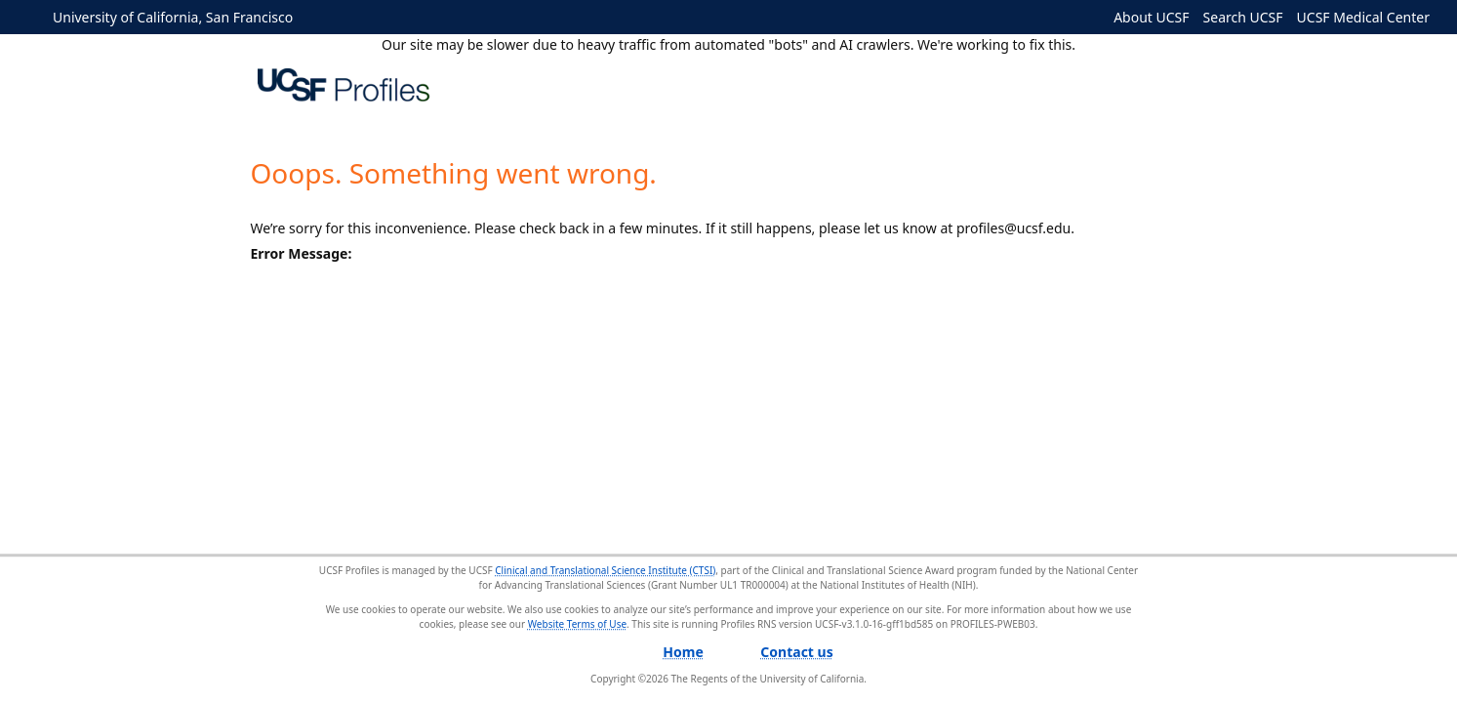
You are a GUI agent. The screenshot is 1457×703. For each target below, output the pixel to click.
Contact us (796, 651)
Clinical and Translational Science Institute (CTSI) (605, 570)
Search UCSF (1243, 17)
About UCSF (1151, 17)
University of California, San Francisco (173, 17)
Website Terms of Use (577, 624)
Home (683, 651)
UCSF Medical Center (1363, 17)
